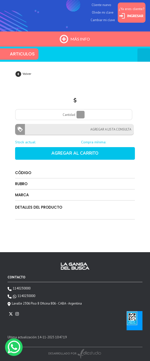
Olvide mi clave (103, 12)
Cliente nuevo (101, 5)
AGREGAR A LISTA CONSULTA (109, 129)
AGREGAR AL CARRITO (74, 153)
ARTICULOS (22, 54)
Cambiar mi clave (103, 20)
